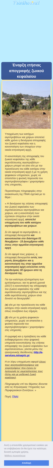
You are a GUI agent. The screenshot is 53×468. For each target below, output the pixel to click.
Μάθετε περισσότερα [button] (15, 456)
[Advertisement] (26, 34)
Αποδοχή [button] (26, 463)
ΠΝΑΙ (15, 396)
